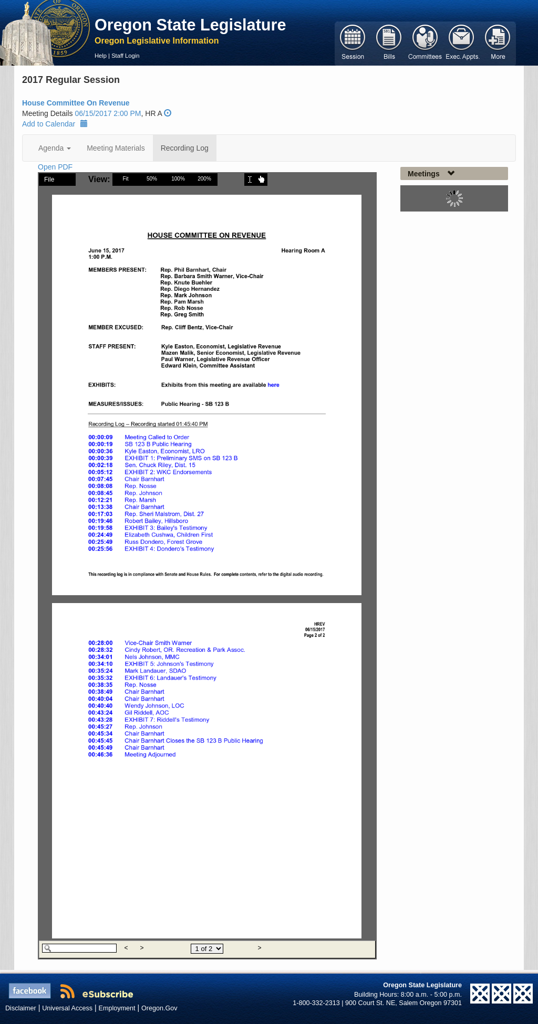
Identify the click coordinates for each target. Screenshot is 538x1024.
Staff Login (125, 55)
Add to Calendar (55, 124)
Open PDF (55, 167)
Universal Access (67, 1008)
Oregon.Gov (159, 1008)
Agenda (54, 148)
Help (101, 55)
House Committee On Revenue (76, 103)
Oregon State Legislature (190, 24)
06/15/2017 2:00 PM (108, 113)
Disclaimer (20, 1008)
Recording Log (185, 148)
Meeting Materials (116, 148)
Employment (117, 1008)
